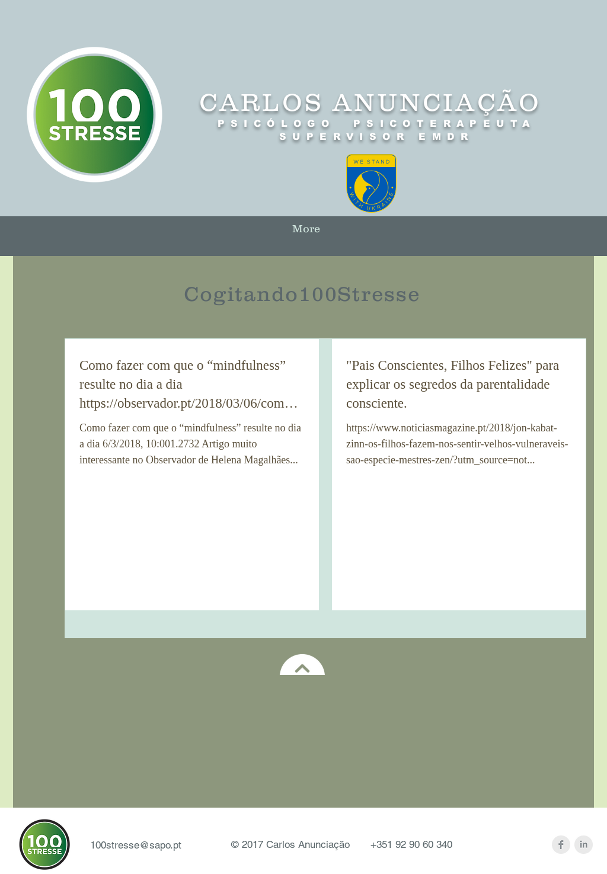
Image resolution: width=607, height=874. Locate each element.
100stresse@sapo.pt (135, 845)
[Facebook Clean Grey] (561, 844)
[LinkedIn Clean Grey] (583, 844)
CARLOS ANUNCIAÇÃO (370, 102)
